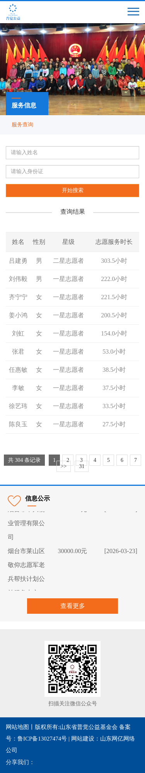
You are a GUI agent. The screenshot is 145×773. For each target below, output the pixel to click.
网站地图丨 (20, 727)
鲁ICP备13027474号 (42, 739)
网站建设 (82, 739)
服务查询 (22, 125)
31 (81, 466)
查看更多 (72, 606)
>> (64, 466)
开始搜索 (73, 190)
